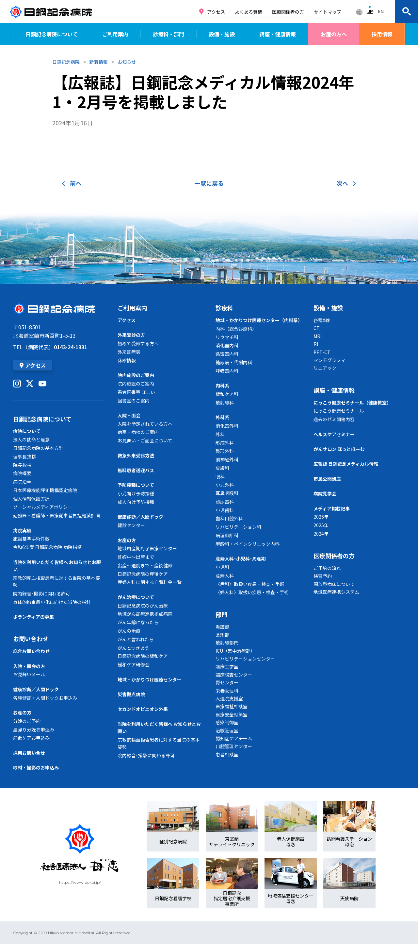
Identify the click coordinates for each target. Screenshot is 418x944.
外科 (220, 434)
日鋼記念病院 (66, 62)
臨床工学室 (227, 666)
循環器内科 (227, 354)
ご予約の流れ (327, 568)
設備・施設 (222, 34)
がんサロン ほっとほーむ (339, 449)
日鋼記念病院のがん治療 (143, 605)
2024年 (321, 533)
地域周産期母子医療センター (147, 548)
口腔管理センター (234, 746)
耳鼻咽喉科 (227, 493)
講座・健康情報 (277, 34)
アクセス (216, 12)
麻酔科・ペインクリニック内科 (248, 544)
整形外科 (225, 451)
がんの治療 (129, 630)
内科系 (222, 385)
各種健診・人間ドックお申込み (45, 698)
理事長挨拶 (24, 456)
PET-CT (322, 352)
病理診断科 (227, 535)
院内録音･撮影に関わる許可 (41, 593)
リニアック (325, 368)
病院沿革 (22, 481)
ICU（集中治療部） (235, 650)
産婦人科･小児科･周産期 (241, 558)
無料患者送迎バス (136, 470)
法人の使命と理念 (31, 439)
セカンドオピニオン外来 (143, 709)
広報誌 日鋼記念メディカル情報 (346, 463)
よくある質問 (248, 12)
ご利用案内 (115, 34)
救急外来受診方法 (136, 455)
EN (381, 11)
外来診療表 (129, 352)
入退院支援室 (229, 698)
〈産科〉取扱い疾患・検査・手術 (250, 584)
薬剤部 (222, 634)
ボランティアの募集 (33, 616)
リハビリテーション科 (238, 526)
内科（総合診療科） (236, 328)
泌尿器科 (225, 501)
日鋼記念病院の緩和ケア (143, 656)
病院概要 (22, 473)
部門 (221, 614)
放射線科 (225, 402)
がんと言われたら (136, 639)
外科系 (222, 417)
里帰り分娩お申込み (33, 729)
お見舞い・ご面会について (145, 440)
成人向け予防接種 (136, 502)
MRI (318, 336)
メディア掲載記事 (332, 508)
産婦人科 (225, 575)
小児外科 (225, 484)
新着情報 (98, 62)
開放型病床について (334, 584)
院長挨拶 (22, 465)
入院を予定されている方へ (145, 424)
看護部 (222, 627)
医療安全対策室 (232, 714)
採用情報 (382, 34)
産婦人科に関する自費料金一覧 (150, 582)
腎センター (227, 682)
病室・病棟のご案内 (138, 432)
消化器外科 (227, 425)
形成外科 (225, 442)
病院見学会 (325, 493)
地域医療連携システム (336, 592)
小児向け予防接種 (136, 493)
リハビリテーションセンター (245, 658)
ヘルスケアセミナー (334, 434)
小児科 (222, 567)
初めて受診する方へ (138, 343)
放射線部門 (227, 642)
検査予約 (323, 576)
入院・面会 (129, 415)
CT (317, 328)
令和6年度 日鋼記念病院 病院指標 (47, 547)
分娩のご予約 (26, 721)
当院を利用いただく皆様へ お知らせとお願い (57, 566)
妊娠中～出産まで (136, 557)
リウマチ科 (227, 337)
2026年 (321, 516)
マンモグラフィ (330, 360)
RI (316, 344)
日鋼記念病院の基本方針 (38, 448)
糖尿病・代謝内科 (234, 362)
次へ (346, 183)
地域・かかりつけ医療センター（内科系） (258, 320)
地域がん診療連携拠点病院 (145, 613)
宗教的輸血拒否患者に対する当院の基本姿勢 (56, 581)
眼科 (220, 476)
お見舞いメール (29, 674)
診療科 (224, 307)
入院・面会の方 (29, 666)
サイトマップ (327, 12)
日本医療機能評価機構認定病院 (45, 490)
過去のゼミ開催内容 (334, 419)
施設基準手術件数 (31, 538)
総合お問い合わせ (31, 651)
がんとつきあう (133, 647)
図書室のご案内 (134, 400)
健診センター (131, 525)
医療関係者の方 (288, 12)
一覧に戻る (209, 183)
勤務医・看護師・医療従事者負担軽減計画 (56, 515)
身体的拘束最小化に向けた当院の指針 (52, 602)
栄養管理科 (227, 690)
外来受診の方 (131, 335)
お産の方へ (334, 34)
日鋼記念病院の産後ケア (143, 574)
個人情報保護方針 (31, 498)
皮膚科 (222, 468)
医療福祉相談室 (232, 706)
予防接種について (136, 485)
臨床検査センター (234, 674)
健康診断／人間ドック (36, 689)
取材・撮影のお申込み (36, 767)
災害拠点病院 (131, 694)
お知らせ (127, 62)
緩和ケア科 (227, 394)
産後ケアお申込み (31, 737)
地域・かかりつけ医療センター (150, 679)
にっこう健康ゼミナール (339, 410)
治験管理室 (227, 730)
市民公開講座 (327, 478)
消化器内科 (227, 345)
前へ (72, 183)
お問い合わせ (30, 638)
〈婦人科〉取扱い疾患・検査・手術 (252, 592)
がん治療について (136, 597)
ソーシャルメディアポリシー (42, 507)
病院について (26, 431)
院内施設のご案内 (136, 375)
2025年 (321, 525)
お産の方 (22, 712)
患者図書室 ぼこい (136, 392)
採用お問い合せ (29, 752)
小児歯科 (225, 510)
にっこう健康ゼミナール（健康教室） (352, 402)
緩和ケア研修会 (134, 664)
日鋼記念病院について (51, 34)
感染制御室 (227, 722)
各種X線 (322, 320)
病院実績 (22, 530)
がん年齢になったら (138, 622)
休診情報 (127, 360)
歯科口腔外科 (229, 518)
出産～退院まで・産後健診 (145, 565)
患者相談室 (227, 754)
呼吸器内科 (227, 371)
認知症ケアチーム (234, 738)
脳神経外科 (227, 459)
